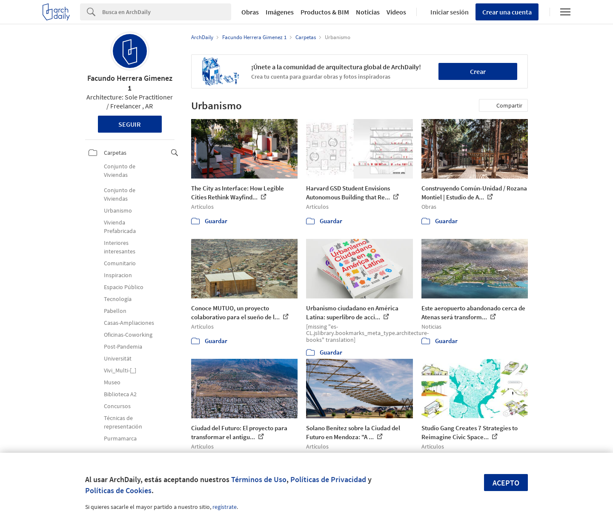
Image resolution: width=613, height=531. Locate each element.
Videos (396, 12)
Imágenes (280, 12)
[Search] (166, 11)
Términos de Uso (258, 479)
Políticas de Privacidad (328, 479)
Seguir (129, 124)
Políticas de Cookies (118, 490)
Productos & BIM (325, 12)
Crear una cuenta (507, 12)
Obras (250, 12)
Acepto (506, 483)
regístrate (224, 507)
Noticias (368, 12)
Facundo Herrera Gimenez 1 (129, 83)
